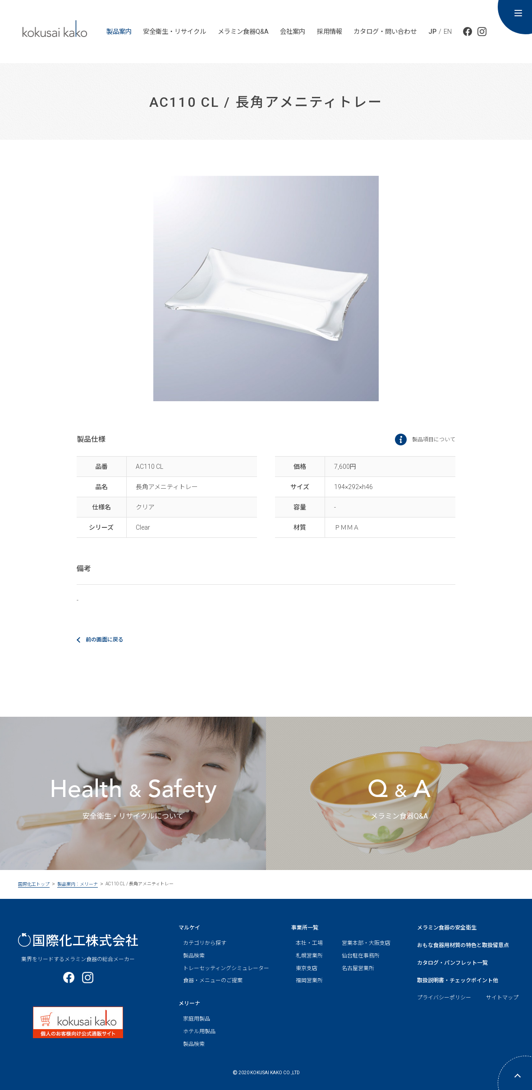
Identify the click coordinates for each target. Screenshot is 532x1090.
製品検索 (194, 956)
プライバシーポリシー (444, 998)
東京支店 (306, 968)
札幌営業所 (309, 956)
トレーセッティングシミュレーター (226, 968)
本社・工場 (309, 943)
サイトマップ (502, 998)
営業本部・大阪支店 (366, 943)
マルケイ (189, 928)
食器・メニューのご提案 (213, 980)
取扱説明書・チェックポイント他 (457, 980)
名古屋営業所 (358, 968)
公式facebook (467, 31)
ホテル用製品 (199, 1031)
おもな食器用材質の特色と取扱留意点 (463, 945)
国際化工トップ (34, 884)
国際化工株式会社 (78, 940)
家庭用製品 (196, 1019)
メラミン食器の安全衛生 (447, 928)
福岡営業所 (309, 980)
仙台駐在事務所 (361, 956)
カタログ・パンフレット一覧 (452, 963)
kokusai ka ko (55, 28)
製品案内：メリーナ (77, 884)
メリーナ (189, 1003)
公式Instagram (481, 31)
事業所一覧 (304, 928)
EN (448, 31)
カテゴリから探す (204, 943)
